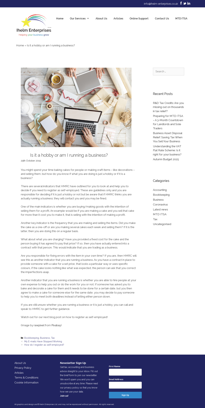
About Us (101, 18)
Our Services (81, 18)
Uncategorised (162, 224)
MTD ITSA (181, 18)
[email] (125, 385)
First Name (114, 366)
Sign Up (125, 395)
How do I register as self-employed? (44, 344)
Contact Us (162, 18)
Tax (53, 337)
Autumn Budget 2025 (166, 159)
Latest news (160, 209)
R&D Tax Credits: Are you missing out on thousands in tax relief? (168, 107)
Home (59, 18)
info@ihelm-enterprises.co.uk (161, 3)
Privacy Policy (22, 367)
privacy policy (71, 387)
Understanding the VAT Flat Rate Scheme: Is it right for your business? (167, 150)
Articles (118, 18)
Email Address (116, 379)
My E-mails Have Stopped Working (43, 341)
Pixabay (56, 325)
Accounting (160, 189)
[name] (125, 372)
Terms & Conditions (26, 377)
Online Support (139, 18)
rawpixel (39, 325)
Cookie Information (26, 382)
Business (45, 337)
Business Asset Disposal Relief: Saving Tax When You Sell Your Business (167, 137)
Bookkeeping (31, 337)
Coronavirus (160, 204)
